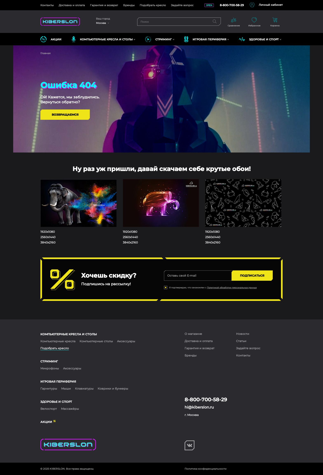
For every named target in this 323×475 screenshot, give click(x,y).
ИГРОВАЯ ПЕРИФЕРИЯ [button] (205, 39)
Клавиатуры (84, 388)
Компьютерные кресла (57, 341)
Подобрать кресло (153, 5)
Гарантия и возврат (104, 5)
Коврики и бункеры (113, 388)
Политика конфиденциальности (205, 468)
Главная (45, 53)
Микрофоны (49, 368)
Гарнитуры (48, 388)
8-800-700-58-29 (232, 5)
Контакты (47, 5)
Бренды (129, 5)
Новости (242, 334)
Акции (50, 39)
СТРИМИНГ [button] (158, 39)
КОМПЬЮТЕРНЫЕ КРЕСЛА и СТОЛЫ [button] (102, 39)
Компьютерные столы (96, 341)
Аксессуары (126, 341)
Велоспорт (48, 409)
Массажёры (70, 409)
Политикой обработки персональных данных (232, 287)
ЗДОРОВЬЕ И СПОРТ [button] (259, 39)
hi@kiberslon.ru (199, 407)
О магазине (193, 334)
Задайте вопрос (182, 5)
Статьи (241, 341)
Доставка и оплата (72, 5)
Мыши (66, 388)
